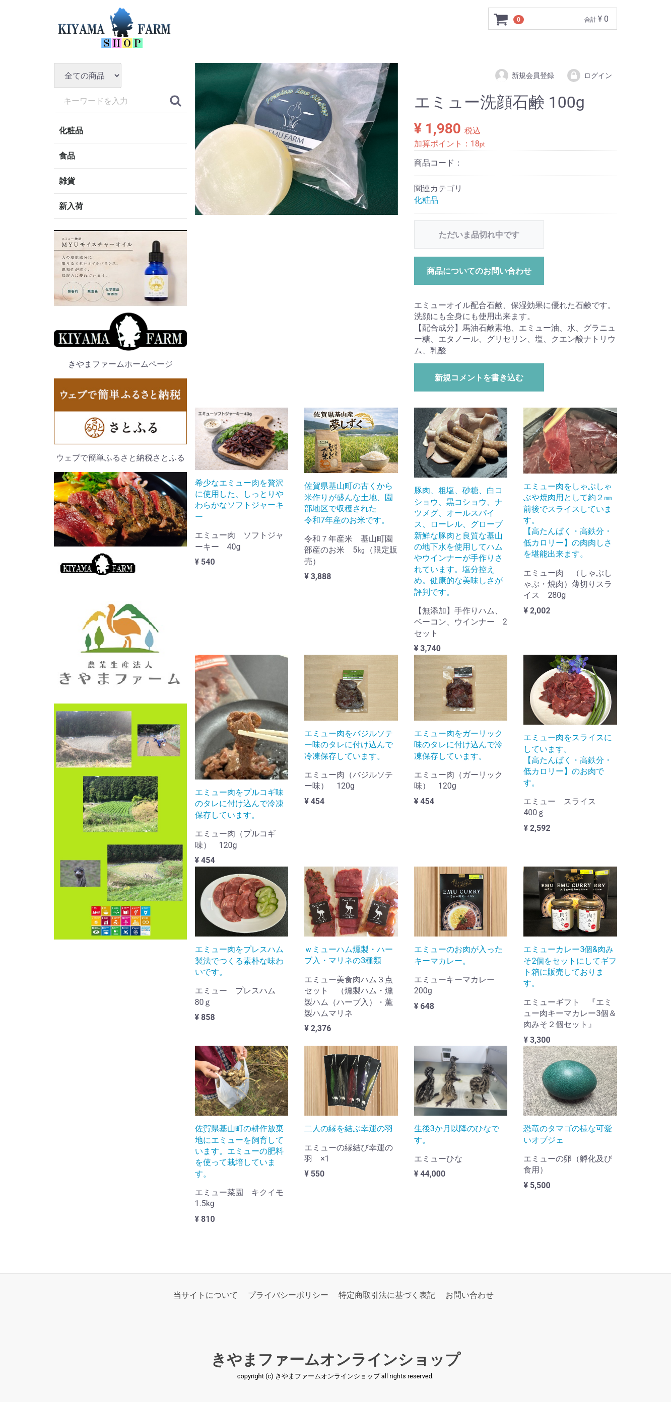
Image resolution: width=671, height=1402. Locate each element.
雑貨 (67, 181)
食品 (67, 156)
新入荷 (71, 206)
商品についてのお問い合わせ (479, 271)
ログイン (589, 75)
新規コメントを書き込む (479, 377)
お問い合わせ (469, 1295)
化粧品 (71, 130)
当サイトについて (205, 1295)
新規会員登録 (524, 75)
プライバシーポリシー (288, 1295)
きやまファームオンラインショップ (335, 1359)
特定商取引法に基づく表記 (387, 1295)
